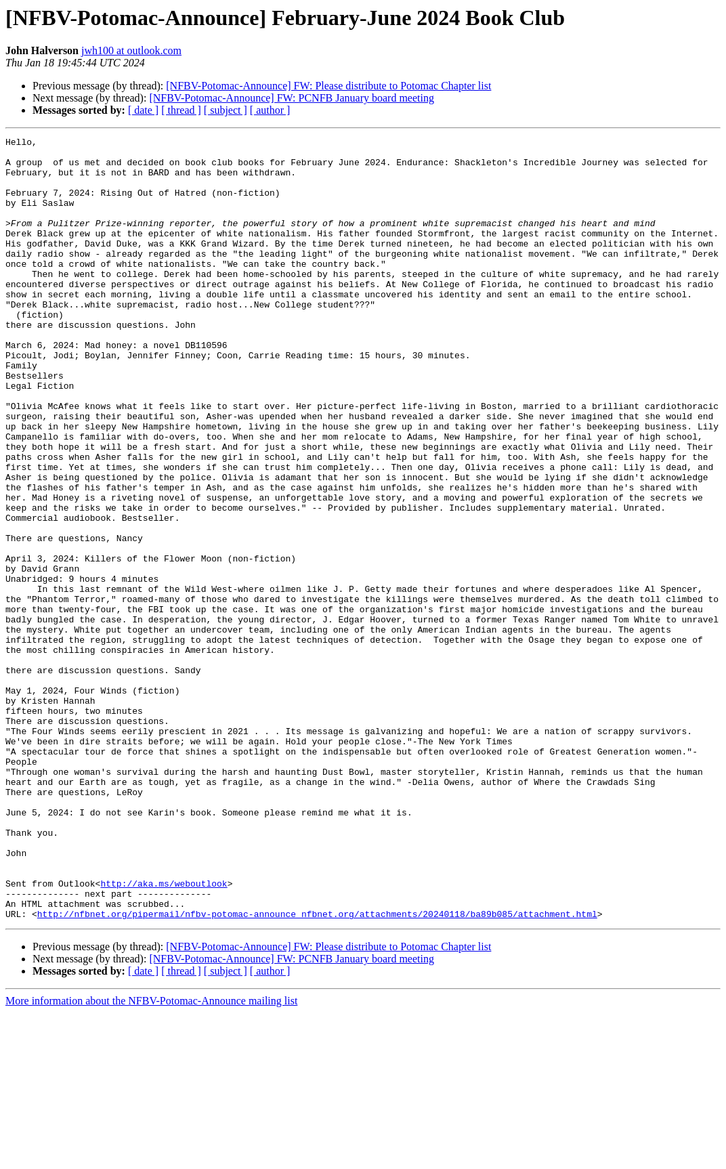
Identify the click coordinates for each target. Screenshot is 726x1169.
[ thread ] (181, 110)
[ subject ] (225, 110)
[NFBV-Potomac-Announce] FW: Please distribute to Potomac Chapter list (328, 85)
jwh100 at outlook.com (131, 50)
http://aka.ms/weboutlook (163, 1033)
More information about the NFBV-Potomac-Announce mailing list (151, 1157)
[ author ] (270, 110)
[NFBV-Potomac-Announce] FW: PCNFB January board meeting (291, 98)
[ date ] (143, 110)
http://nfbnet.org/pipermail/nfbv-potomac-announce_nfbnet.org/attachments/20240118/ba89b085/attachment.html (317, 1070)
